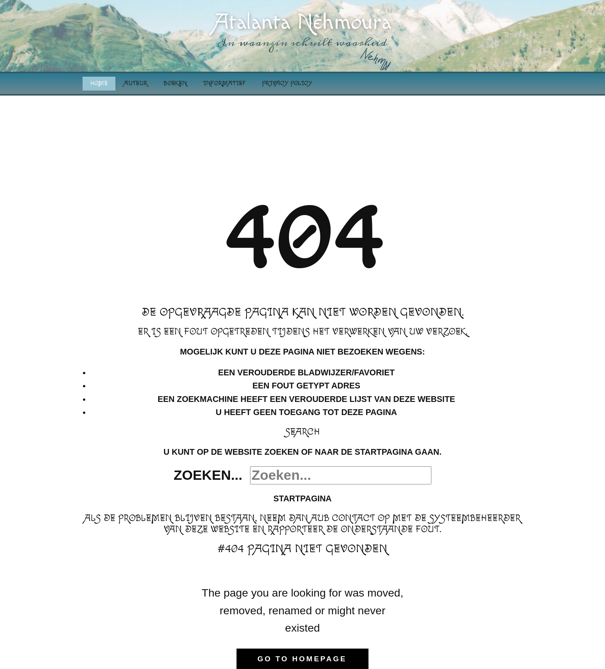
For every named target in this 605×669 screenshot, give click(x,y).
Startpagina (302, 498)
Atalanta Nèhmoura (303, 22)
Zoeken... (208, 475)
